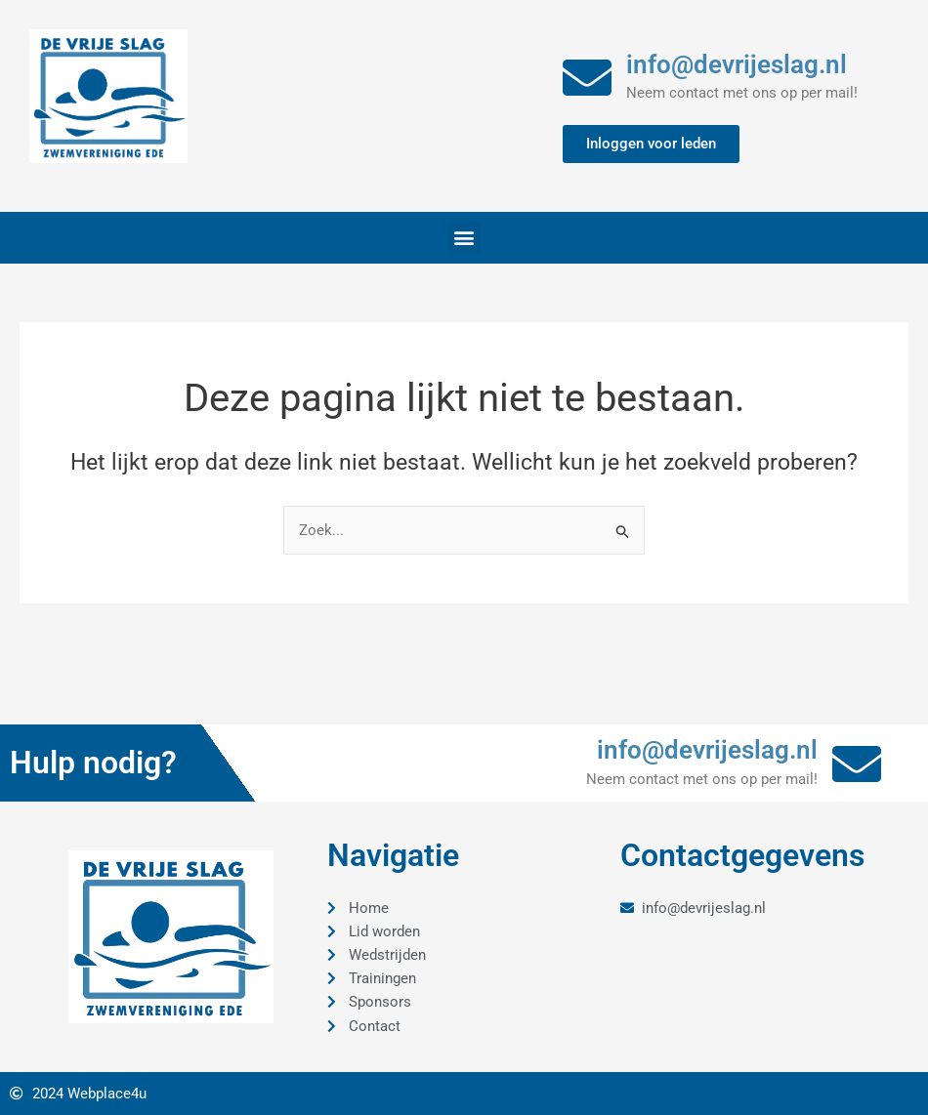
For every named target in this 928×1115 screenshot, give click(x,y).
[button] (464, 238)
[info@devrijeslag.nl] (587, 77)
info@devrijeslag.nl (736, 64)
